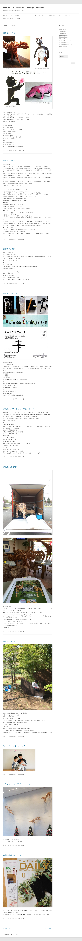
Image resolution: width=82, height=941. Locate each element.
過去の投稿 (6, 928)
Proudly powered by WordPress (10, 934)
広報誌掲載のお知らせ (12, 855)
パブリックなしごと (15, 15)
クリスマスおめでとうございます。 (18, 784)
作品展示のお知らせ (11, 467)
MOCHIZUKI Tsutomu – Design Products (23, 7)
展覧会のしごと (52, 15)
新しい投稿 (48, 928)
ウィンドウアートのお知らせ (66, 40)
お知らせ (5, 15)
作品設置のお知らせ (63, 31)
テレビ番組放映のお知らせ (65, 42)
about (19, 18)
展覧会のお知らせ (10, 33)
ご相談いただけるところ (8, 18)
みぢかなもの (67, 15)
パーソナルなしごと (27, 15)
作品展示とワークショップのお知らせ (18, 409)
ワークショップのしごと (40, 15)
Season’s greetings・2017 (14, 746)
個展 (60, 15)
